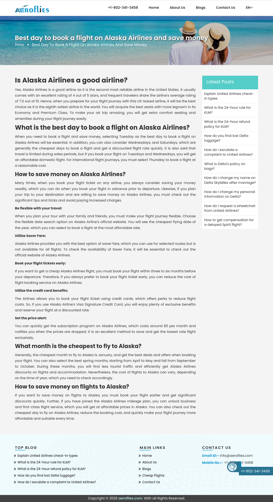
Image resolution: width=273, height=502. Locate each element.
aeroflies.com (130, 498)
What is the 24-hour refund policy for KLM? (51, 469)
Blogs (201, 7)
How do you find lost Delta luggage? (46, 475)
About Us (177, 7)
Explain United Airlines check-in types (47, 455)
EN (249, 7)
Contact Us (225, 7)
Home (154, 7)
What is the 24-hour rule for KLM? (44, 462)
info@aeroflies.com (236, 455)
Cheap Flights (153, 475)
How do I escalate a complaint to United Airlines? (56, 482)
